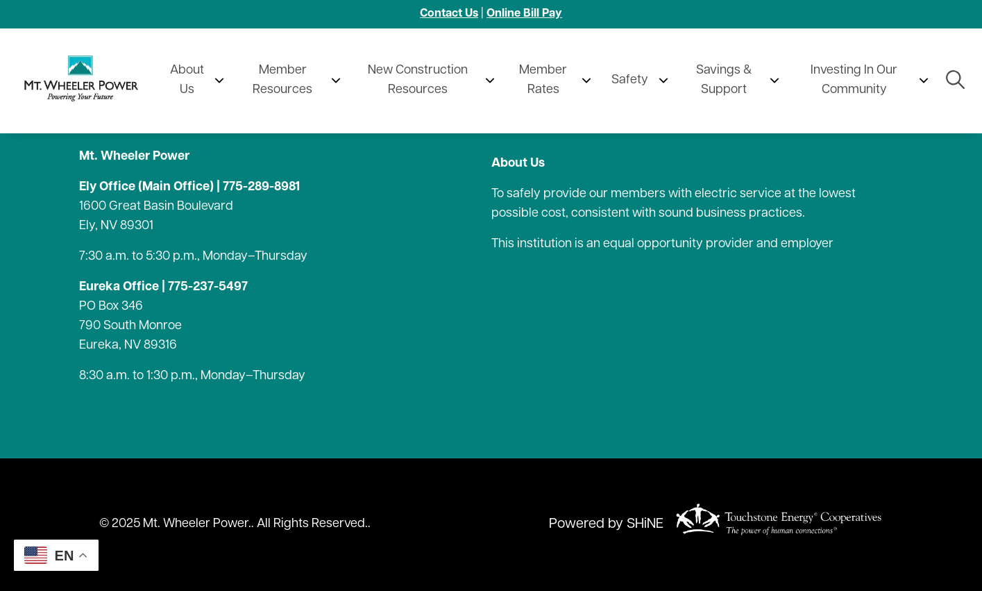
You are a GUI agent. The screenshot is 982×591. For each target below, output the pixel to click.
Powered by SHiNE (606, 524)
